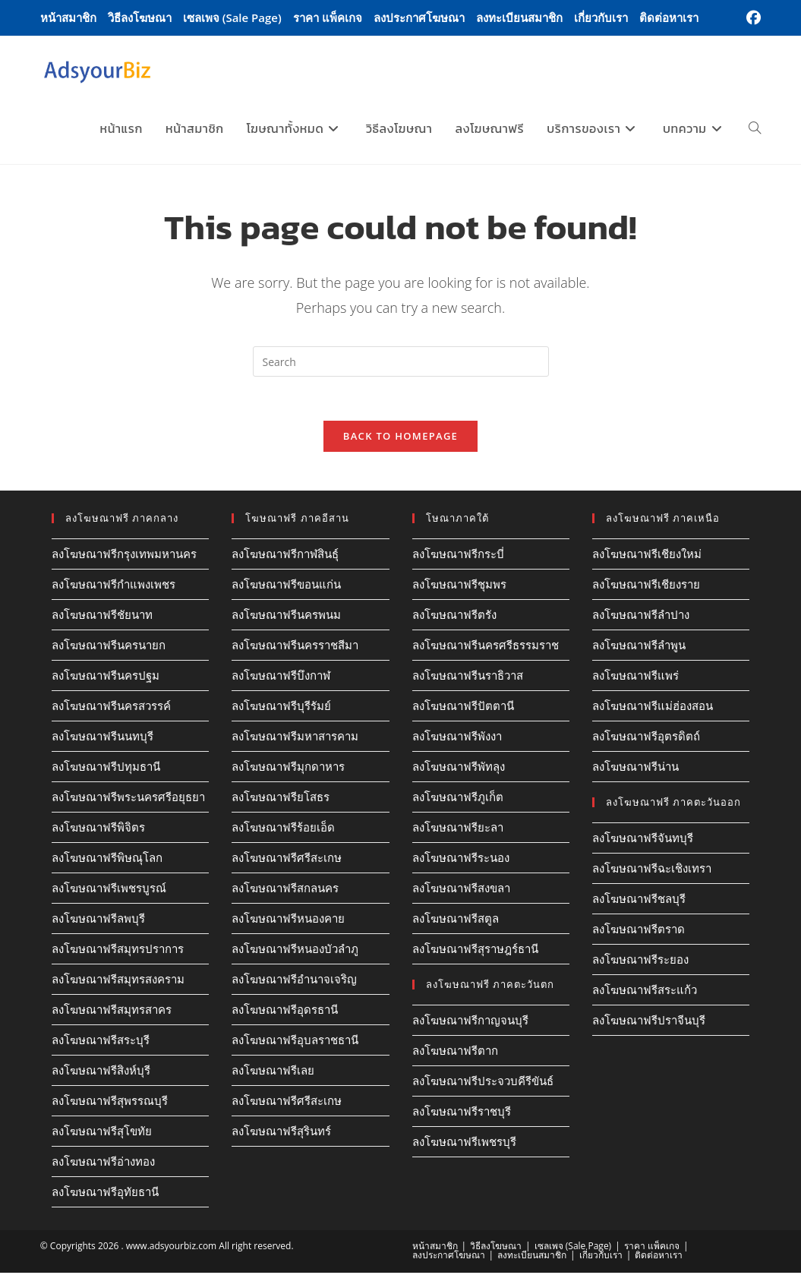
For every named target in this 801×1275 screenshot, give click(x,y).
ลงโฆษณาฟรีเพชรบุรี (464, 1143)
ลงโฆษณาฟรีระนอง (460, 859)
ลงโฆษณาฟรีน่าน (635, 768)
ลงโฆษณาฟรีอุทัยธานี (105, 1193)
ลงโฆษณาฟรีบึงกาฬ (281, 677)
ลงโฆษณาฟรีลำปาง (640, 616)
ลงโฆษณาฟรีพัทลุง (458, 768)
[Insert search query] (401, 361)
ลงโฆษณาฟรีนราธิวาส (467, 677)
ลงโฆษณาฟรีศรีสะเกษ (287, 859)
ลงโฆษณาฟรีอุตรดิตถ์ (646, 738)
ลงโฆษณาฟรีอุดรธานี (285, 1011)
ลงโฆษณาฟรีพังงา (457, 738)
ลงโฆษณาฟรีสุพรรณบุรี (110, 1102)
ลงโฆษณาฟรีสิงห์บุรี (101, 1072)
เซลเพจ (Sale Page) (232, 17)
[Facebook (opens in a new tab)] (751, 18)
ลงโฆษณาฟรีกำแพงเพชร (113, 586)
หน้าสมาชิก (68, 17)
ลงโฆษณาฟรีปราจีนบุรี (648, 1022)
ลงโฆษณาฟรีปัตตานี (463, 707)
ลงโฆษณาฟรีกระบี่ (458, 555)
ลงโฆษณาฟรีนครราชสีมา (295, 647)
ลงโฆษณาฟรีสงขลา (461, 890)
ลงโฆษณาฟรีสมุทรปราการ (118, 950)
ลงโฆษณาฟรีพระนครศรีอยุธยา (128, 798)
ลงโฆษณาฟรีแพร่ (635, 677)
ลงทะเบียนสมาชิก (519, 17)
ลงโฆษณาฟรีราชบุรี (461, 1113)
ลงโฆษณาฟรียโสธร (281, 798)
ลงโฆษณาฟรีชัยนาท (102, 616)
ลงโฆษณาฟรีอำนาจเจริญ (294, 981)
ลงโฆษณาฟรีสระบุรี (101, 1041)
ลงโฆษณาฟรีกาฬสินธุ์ (285, 555)
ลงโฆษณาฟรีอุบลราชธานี (295, 1041)
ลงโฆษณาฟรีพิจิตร (98, 829)
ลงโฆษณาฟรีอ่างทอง (103, 1163)
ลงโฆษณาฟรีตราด (638, 931)
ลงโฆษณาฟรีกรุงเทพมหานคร (124, 555)
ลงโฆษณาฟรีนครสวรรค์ (111, 707)
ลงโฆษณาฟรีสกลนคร (285, 890)
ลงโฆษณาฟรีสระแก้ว (644, 991)
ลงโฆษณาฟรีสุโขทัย (102, 1133)
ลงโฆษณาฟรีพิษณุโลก (107, 859)
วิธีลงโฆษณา (140, 17)
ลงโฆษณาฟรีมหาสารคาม (295, 738)
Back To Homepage (400, 438)
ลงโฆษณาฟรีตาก (455, 1052)
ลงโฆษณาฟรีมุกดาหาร (288, 768)
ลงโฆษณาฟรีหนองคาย (288, 920)
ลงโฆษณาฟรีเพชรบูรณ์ (109, 890)
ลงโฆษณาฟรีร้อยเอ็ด (283, 829)
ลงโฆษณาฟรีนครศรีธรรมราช (485, 647)
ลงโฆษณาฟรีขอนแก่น (286, 586)
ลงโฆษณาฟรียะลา (457, 829)
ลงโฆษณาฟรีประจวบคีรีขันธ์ (482, 1082)
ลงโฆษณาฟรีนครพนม (286, 616)
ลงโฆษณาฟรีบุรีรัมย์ (281, 707)
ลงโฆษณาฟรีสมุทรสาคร (112, 1011)
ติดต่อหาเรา (669, 17)
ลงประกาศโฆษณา (419, 17)
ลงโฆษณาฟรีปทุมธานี (106, 768)
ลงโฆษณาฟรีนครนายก (109, 647)
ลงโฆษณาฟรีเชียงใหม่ (647, 555)
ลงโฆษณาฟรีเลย (273, 1072)
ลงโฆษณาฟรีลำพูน (639, 647)
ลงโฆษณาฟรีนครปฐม (105, 677)
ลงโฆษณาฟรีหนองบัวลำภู (295, 950)
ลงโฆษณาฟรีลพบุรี (98, 920)
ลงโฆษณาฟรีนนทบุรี (102, 738)
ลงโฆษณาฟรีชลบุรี (639, 900)
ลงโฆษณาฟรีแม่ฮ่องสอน (652, 707)
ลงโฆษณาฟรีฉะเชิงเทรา (651, 870)
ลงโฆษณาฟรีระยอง (640, 961)
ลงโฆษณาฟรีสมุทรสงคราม (118, 981)
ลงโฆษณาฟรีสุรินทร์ (281, 1133)
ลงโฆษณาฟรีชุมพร (459, 586)
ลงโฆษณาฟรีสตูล (455, 920)
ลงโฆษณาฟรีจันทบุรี (642, 839)
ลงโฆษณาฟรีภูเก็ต (457, 798)
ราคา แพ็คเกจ (327, 17)
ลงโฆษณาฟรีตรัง (454, 616)
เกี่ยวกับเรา (601, 17)
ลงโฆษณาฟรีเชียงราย (646, 586)
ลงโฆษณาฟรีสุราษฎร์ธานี (475, 950)
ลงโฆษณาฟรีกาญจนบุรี (470, 1022)
